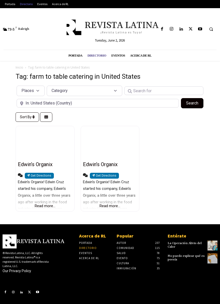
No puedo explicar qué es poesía (186, 257)
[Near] (98, 103)
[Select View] (46, 117)
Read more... (45, 206)
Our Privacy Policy (17, 271)
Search (194, 102)
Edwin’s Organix (35, 164)
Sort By (27, 117)
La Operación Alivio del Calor (184, 244)
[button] (211, 29)
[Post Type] (31, 91)
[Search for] (163, 90)
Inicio (19, 67)
